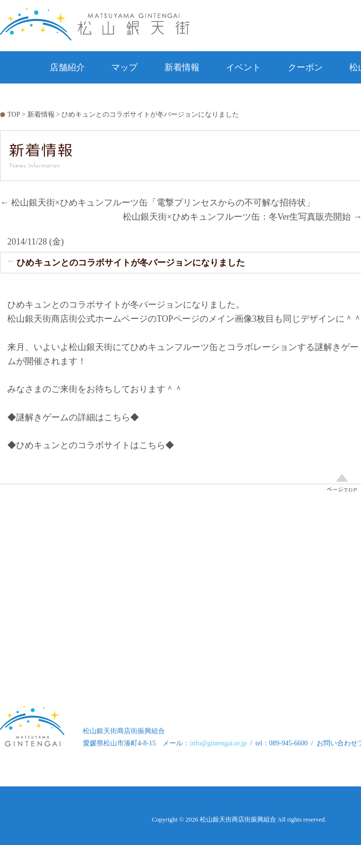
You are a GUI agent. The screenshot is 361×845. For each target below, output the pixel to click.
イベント (243, 67)
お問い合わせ (239, 99)
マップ (124, 67)
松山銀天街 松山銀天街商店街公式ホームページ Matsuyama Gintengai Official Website (94, 24)
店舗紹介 (67, 67)
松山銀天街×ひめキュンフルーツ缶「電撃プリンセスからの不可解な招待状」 (157, 202)
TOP (13, 114)
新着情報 (182, 67)
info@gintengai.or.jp (218, 743)
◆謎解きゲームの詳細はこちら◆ (73, 417)
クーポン (305, 67)
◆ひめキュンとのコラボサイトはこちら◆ (90, 445)
